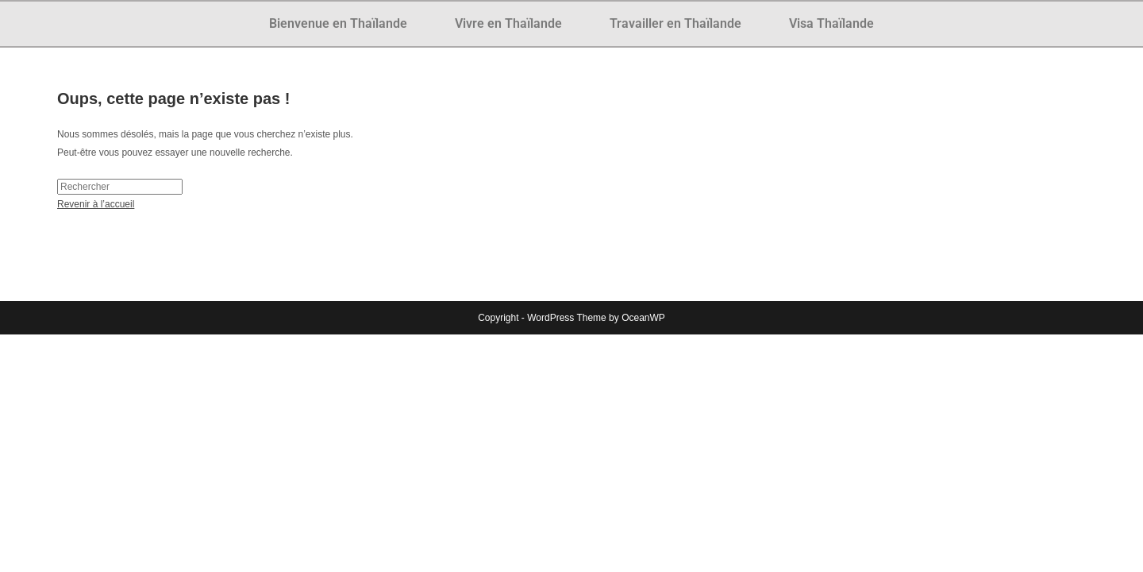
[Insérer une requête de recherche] (120, 187)
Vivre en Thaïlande (508, 23)
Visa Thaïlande (831, 23)
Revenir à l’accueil (95, 204)
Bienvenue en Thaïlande (338, 23)
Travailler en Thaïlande (675, 23)
